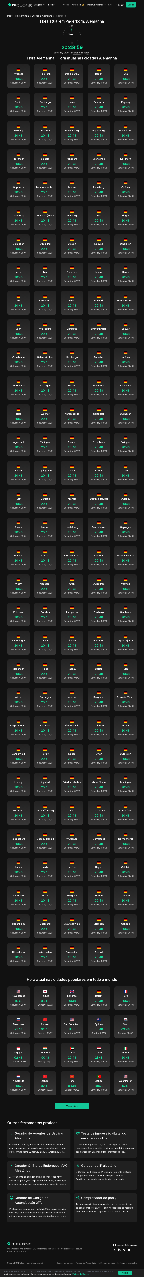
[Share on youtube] (129, 1250)
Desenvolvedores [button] (96, 4)
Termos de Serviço (65, 1263)
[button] (112, 4)
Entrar (121, 5)
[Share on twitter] (114, 1250)
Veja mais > (72, 1106)
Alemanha (47, 15)
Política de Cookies (106, 1263)
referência (76, 5)
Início (10, 15)
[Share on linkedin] (119, 1250)
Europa (35, 15)
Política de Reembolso (127, 1263)
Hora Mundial (22, 15)
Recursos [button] (53, 4)
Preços (66, 5)
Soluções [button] (39, 4)
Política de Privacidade (86, 1263)
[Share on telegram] (124, 1250)
